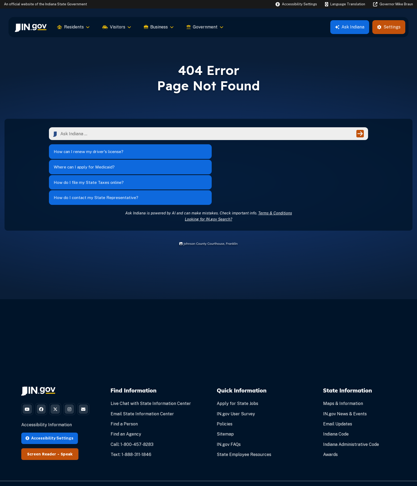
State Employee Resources (244, 416)
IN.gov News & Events (345, 375)
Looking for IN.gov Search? (208, 181)
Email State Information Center (142, 375)
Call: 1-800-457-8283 (132, 406)
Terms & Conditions (275, 174)
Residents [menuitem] (73, 26)
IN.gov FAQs (229, 406)
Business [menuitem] (159, 26)
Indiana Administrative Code (351, 406)
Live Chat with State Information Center (151, 365)
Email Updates (337, 385)
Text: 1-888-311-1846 (131, 416)
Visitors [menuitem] (116, 26)
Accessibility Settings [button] (49, 418)
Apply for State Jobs (237, 365)
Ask (349, 26)
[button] (296, 4)
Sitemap (225, 396)
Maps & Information (343, 365)
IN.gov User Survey (236, 375)
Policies (224, 385)
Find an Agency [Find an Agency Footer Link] (126, 396)
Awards (330, 416)
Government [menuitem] (204, 26)
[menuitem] (31, 27)
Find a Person (124, 385)
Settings (389, 26)
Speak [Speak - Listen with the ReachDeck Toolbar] (67, 434)
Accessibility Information (46, 405)
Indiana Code (336, 396)
